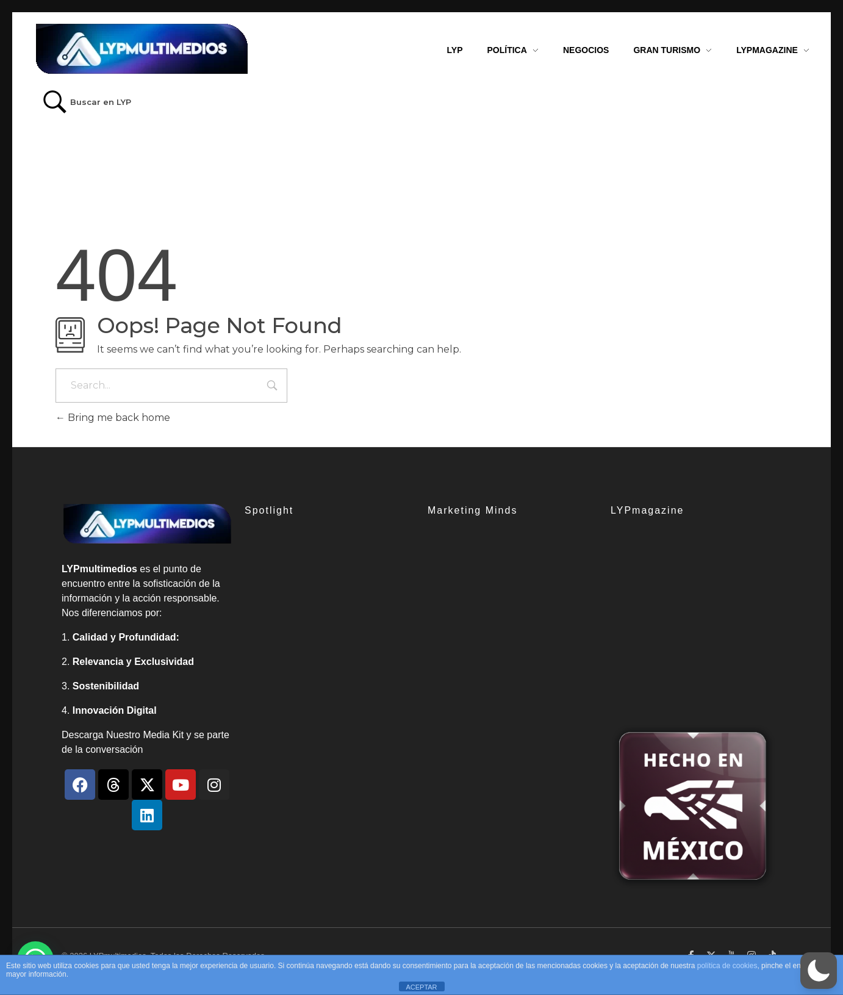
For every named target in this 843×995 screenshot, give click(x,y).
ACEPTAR (421, 987)
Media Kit (163, 735)
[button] (818, 970)
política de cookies (727, 965)
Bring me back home (113, 417)
